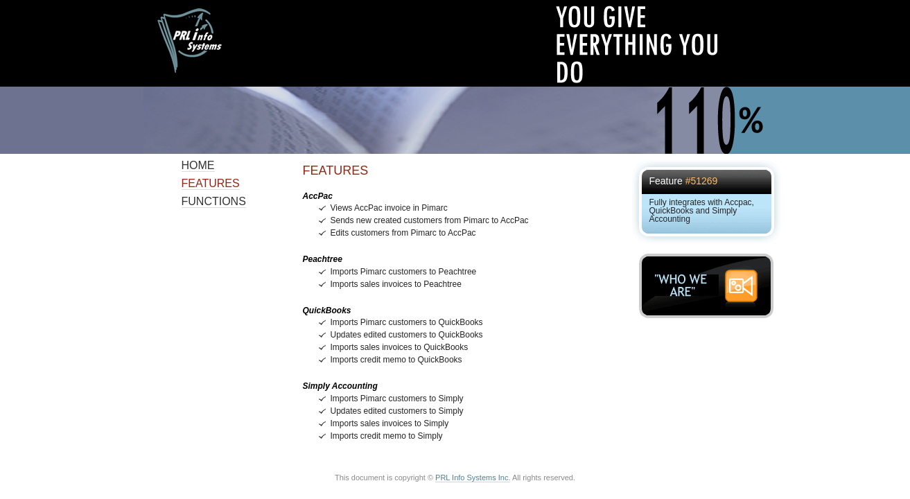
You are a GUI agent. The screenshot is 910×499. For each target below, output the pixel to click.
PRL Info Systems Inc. (472, 477)
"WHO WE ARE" (710, 286)
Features (211, 183)
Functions (214, 201)
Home (198, 165)
